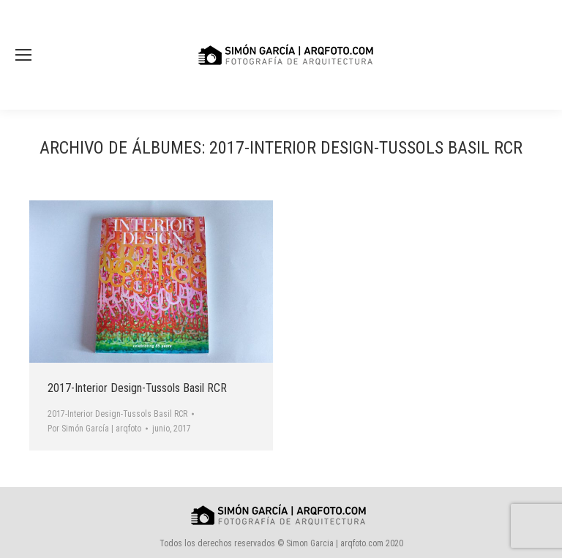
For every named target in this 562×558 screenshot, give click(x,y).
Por (94, 428)
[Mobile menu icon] (23, 55)
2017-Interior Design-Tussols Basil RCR (137, 388)
